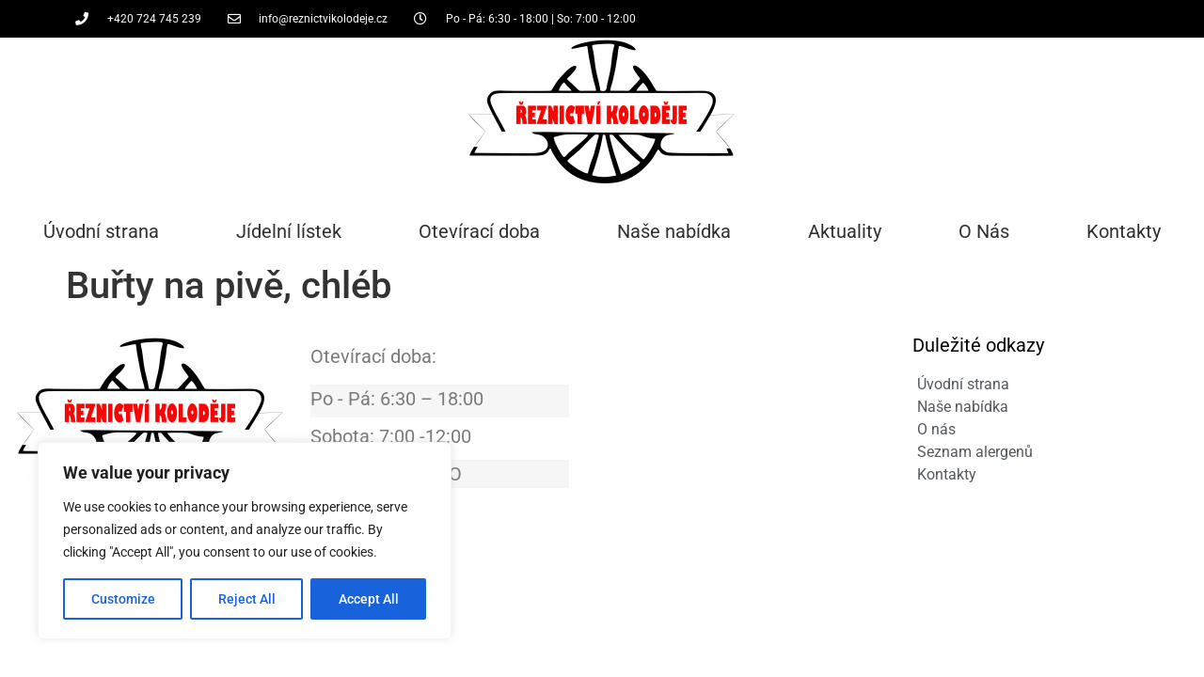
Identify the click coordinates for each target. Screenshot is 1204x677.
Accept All (369, 598)
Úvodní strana (101, 231)
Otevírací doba (479, 231)
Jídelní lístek (288, 231)
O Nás (983, 231)
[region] (245, 540)
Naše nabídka (674, 231)
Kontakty (1123, 231)
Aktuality (844, 231)
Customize (123, 598)
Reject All (247, 598)
